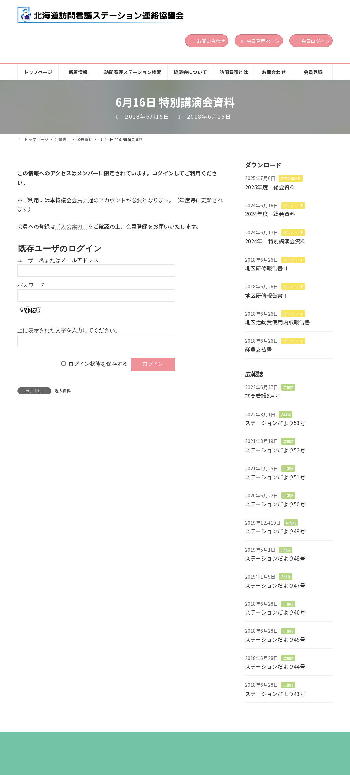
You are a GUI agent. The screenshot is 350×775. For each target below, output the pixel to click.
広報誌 (288, 387)
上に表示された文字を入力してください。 (68, 330)
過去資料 (63, 390)
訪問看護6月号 (262, 396)
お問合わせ (283, 739)
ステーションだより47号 (275, 585)
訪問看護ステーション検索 (132, 739)
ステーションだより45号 (275, 640)
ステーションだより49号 (275, 531)
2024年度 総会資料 (270, 214)
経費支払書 (258, 349)
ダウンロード (290, 178)
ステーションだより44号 (275, 667)
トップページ (39, 739)
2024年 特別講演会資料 (275, 241)
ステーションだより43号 (275, 693)
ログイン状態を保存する (98, 364)
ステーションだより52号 (275, 450)
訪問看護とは (241, 739)
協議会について (194, 739)
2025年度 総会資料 (270, 187)
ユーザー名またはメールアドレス (58, 260)
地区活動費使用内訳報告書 (277, 322)
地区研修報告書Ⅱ (266, 268)
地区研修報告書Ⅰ (266, 295)
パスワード (30, 285)
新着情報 (79, 739)
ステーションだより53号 (275, 423)
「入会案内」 (71, 226)
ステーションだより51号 (275, 477)
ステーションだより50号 (275, 504)
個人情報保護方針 (44, 744)
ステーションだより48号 (275, 558)
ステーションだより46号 (275, 612)
